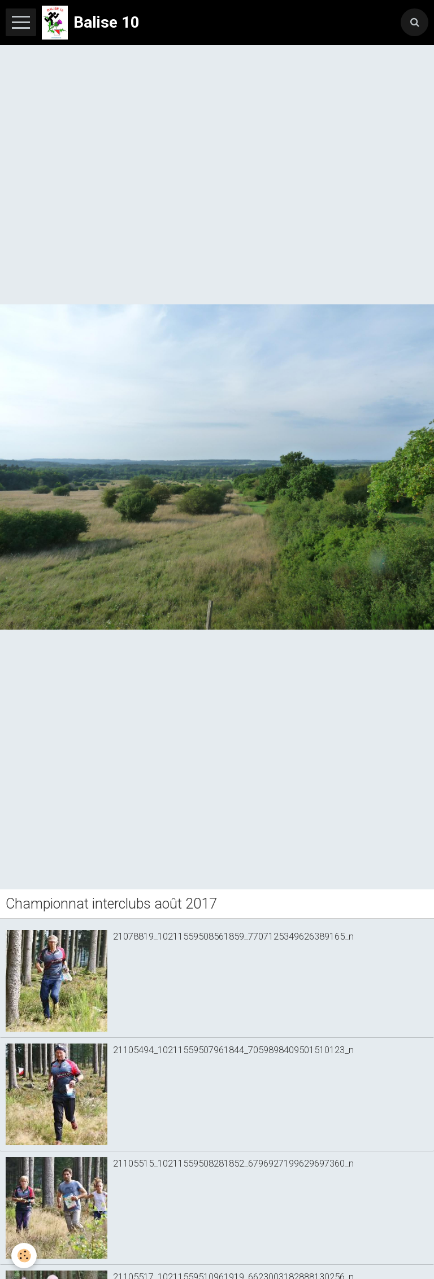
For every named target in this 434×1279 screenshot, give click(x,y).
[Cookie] (24, 1255)
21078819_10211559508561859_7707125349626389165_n (233, 936)
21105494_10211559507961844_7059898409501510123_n (233, 1049)
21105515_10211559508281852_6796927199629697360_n (233, 1163)
